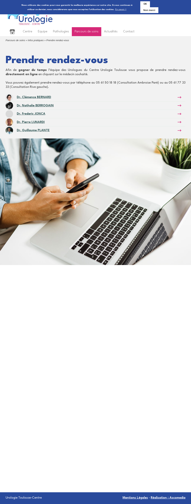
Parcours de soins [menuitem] (86, 31)
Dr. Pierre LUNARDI (31, 122)
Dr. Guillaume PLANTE (33, 130)
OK (145, 4)
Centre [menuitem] (27, 31)
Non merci (149, 9)
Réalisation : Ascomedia (168, 497)
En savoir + (120, 9)
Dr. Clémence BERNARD (34, 97)
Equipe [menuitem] (42, 31)
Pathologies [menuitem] (61, 31)
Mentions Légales (135, 497)
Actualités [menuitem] (111, 31)
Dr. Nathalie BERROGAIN (35, 105)
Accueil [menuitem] (12, 31)
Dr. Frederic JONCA (31, 113)
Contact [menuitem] (128, 31)
